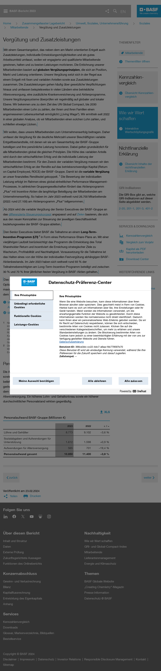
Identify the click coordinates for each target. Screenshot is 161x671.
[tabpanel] (103, 328)
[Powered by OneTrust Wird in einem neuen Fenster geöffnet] (134, 392)
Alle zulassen (133, 381)
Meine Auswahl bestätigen (36, 381)
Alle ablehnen (97, 381)
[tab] (31, 295)
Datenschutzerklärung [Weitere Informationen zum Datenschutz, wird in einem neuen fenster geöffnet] (71, 341)
